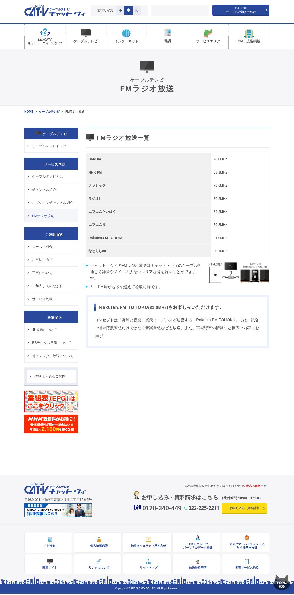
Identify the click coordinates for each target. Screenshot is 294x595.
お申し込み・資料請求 (244, 508)
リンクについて (97, 568)
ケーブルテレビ (49, 111)
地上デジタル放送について (52, 356)
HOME (28, 111)
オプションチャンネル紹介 (52, 203)
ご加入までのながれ (47, 286)
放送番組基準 (196, 568)
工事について (42, 273)
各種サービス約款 (245, 568)
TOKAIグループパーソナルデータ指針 (196, 546)
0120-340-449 (162, 508)
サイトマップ (147, 568)
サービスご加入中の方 (241, 10)
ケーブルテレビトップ (49, 146)
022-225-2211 (203, 508)
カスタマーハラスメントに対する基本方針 (245, 546)
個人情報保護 (98, 546)
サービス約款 (42, 299)
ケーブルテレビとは (47, 176)
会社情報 (48, 546)
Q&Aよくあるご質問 (50, 376)
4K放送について (44, 330)
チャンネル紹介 (44, 190)
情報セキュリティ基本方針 (147, 546)
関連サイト (48, 568)
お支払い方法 (42, 260)
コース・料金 (42, 247)
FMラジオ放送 (43, 216)
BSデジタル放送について (51, 343)
